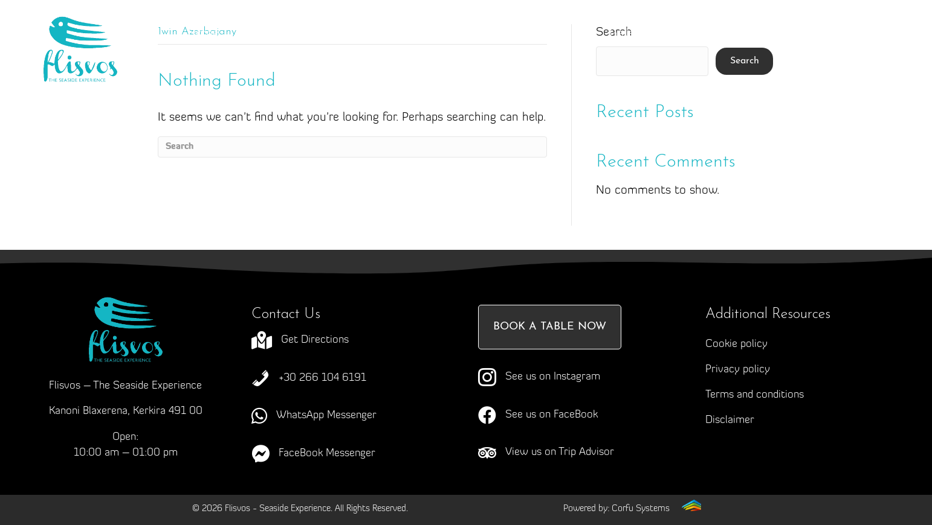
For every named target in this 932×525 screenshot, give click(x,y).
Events (551, 34)
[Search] (352, 147)
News (699, 34)
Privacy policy (737, 369)
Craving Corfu (367, 34)
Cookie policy (736, 344)
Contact (450, 58)
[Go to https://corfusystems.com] (632, 508)
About (275, 34)
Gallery (627, 34)
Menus (468, 33)
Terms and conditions (754, 395)
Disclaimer (729, 420)
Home (203, 34)
